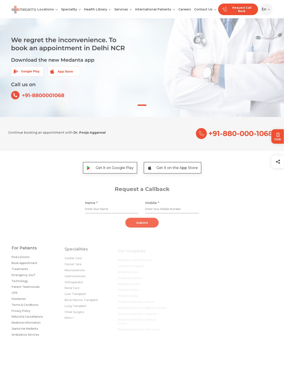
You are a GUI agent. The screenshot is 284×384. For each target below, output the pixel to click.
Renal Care (72, 290)
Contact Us (203, 9)
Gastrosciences (75, 278)
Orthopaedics (74, 284)
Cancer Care (73, 266)
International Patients (153, 9)
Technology (20, 282)
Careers (184, 9)
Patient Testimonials (25, 288)
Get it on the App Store (172, 168)
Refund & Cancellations (27, 318)
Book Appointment (24, 264)
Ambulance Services (25, 336)
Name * (91, 204)
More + (69, 320)
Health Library (95, 9)
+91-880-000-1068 (234, 133)
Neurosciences (75, 272)
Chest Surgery (74, 314)
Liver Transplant (75, 296)
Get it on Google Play (110, 168)
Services (121, 9)
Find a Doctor (21, 258)
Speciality (69, 9)
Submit (142, 224)
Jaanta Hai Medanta (25, 330)
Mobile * (152, 204)
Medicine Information (26, 324)
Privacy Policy (21, 312)
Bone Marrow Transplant (81, 302)
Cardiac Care (73, 260)
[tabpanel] (142, 67)
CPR (15, 294)
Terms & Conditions (25, 306)
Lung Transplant (76, 308)
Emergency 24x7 (23, 276)
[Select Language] (267, 9)
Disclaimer (19, 300)
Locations (45, 9)
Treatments (20, 270)
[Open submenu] (79, 9)
